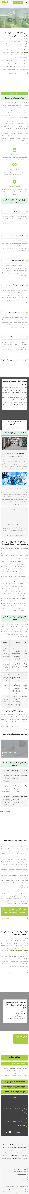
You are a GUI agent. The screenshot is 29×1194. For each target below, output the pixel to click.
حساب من (3, 1191)
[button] (26, 3)
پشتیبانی (10, 1191)
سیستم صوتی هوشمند (16, 937)
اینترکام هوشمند (18, 528)
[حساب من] (3, 1189)
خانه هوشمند (26, 1191)
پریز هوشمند (25, 674)
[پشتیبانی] (10, 1189)
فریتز (23, 50)
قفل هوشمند (25, 684)
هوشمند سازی (23, 387)
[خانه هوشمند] (26, 1189)
